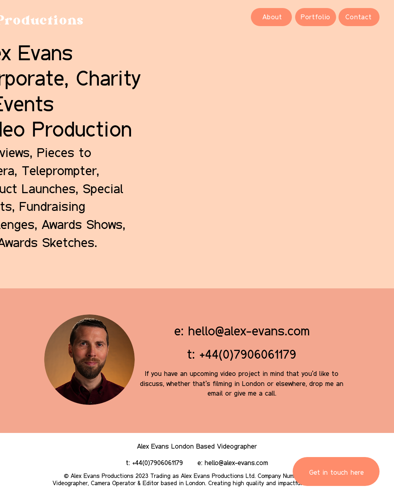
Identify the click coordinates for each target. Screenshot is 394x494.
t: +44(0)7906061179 (241, 354)
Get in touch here (336, 472)
